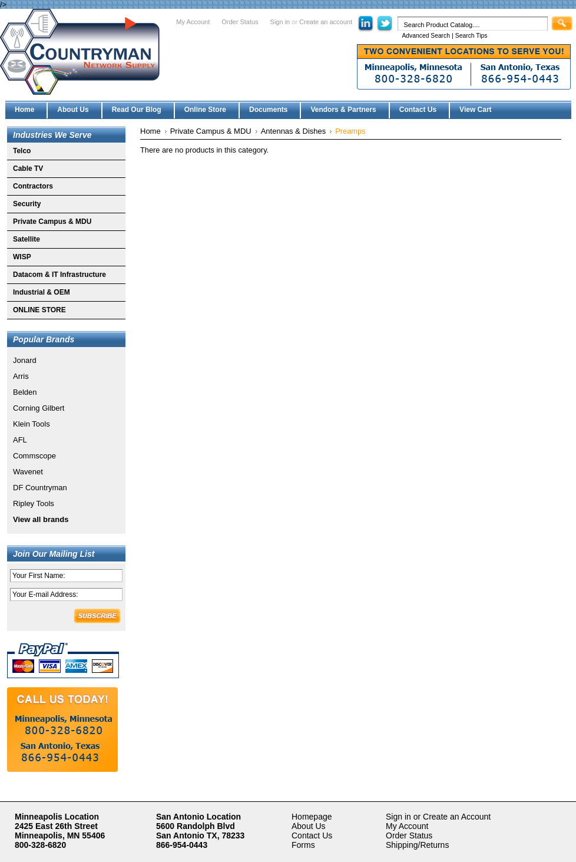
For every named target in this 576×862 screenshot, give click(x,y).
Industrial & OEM (41, 292)
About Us (309, 826)
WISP (22, 257)
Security (27, 204)
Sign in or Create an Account (438, 816)
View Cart (475, 109)
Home (150, 131)
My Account (193, 21)
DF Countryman (40, 487)
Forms (303, 845)
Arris (21, 376)
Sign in (280, 21)
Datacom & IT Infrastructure (59, 274)
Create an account (325, 21)
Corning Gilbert (38, 408)
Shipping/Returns (417, 845)
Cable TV (28, 168)
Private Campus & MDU (52, 221)
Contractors (33, 186)
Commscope (34, 455)
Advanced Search (426, 35)
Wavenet (28, 471)
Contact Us (312, 835)
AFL (20, 439)
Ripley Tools (33, 503)
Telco (22, 151)
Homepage (312, 816)
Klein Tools (31, 424)
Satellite (26, 239)
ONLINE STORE (39, 310)
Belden (25, 392)
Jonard (25, 360)
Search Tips (471, 35)
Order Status (239, 21)
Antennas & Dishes (293, 131)
